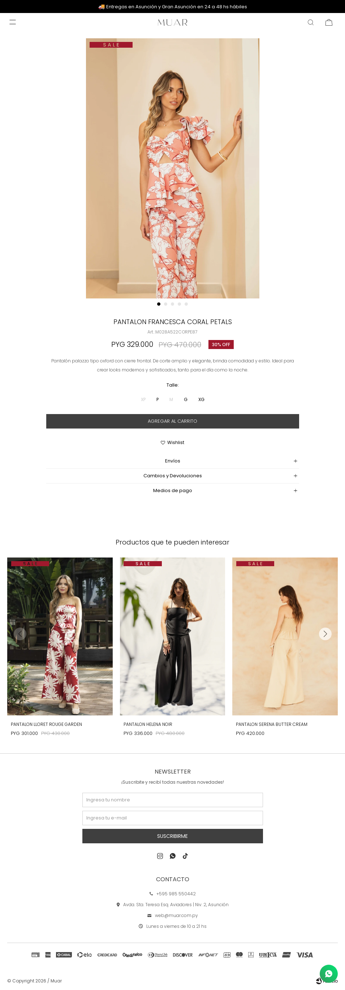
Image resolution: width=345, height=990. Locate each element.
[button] (158, 304)
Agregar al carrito (172, 421)
